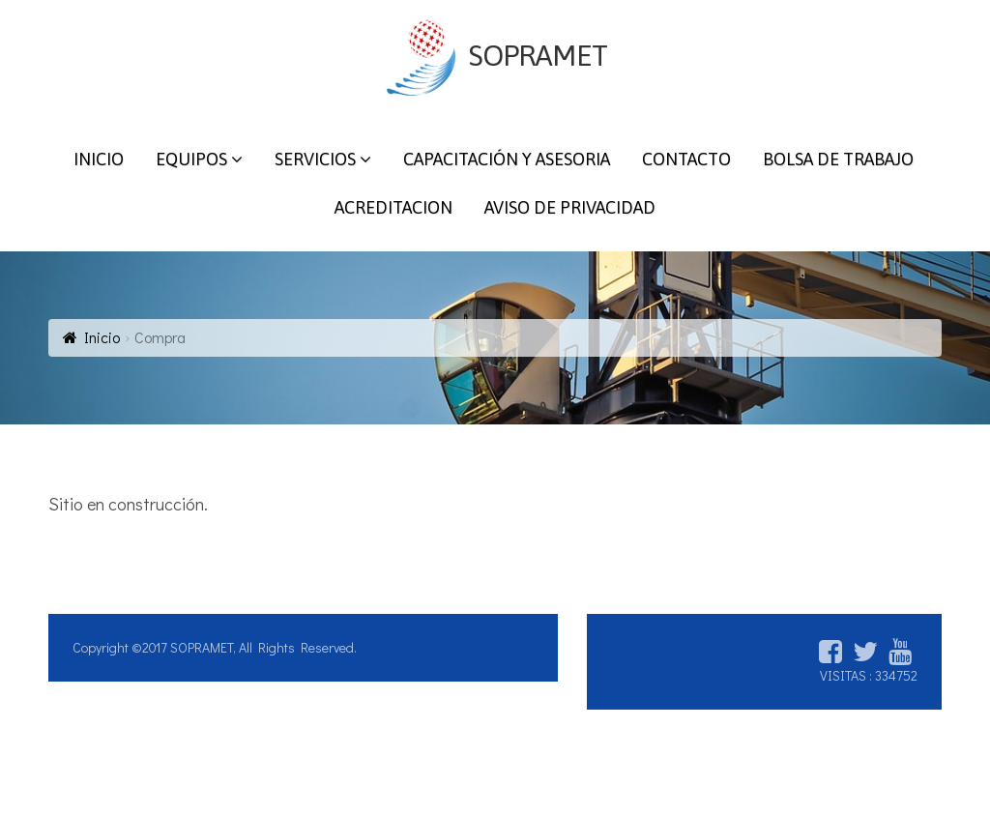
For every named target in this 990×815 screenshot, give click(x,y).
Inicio (102, 337)
